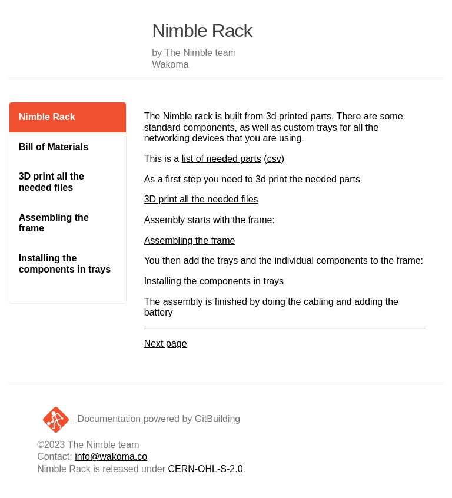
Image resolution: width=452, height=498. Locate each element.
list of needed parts (221, 159)
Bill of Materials (53, 147)
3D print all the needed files (51, 181)
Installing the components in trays (65, 263)
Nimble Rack (47, 117)
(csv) (274, 159)
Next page (165, 343)
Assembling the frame (54, 223)
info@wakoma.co (111, 456)
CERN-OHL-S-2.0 (205, 469)
